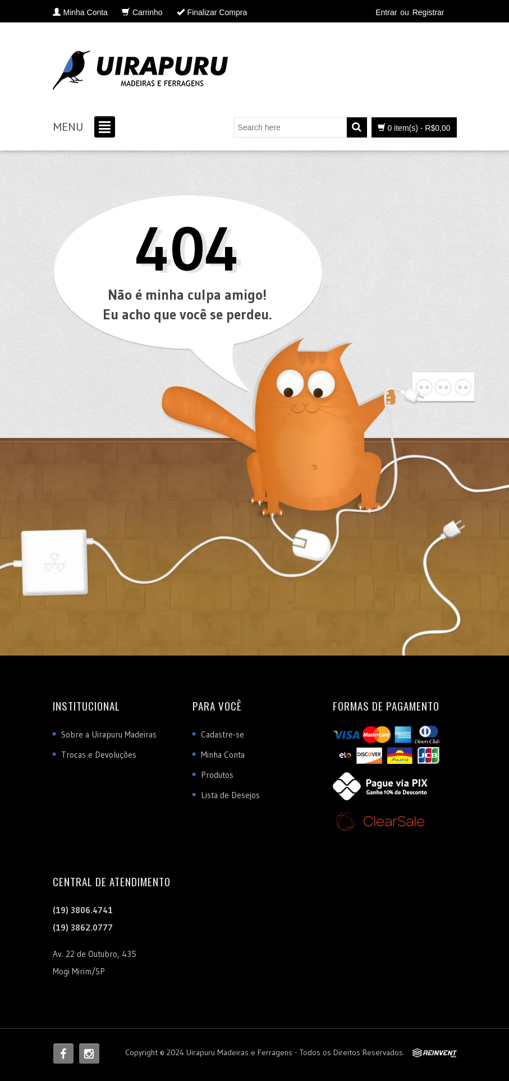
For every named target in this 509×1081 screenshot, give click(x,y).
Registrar (428, 12)
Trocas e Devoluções (98, 754)
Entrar (386, 12)
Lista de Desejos (230, 795)
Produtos (217, 774)
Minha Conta (223, 754)
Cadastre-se (222, 734)
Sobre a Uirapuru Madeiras (109, 734)
